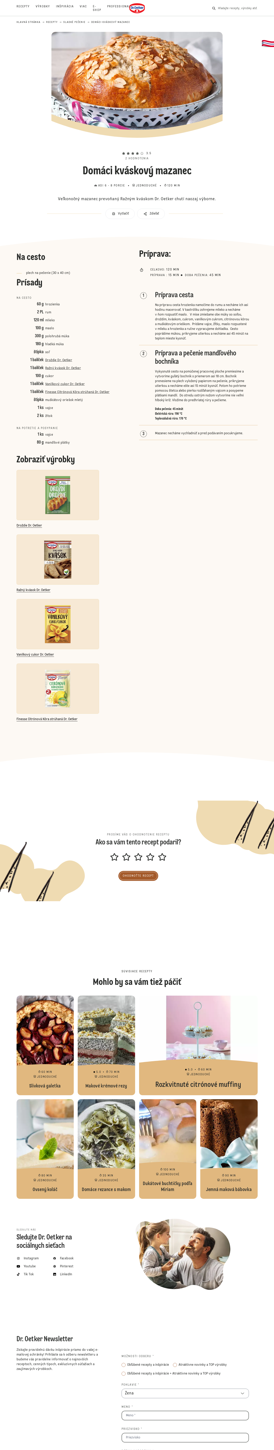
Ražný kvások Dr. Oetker (63, 368)
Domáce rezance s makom (106, 1149)
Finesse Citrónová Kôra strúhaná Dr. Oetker (77, 392)
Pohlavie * (130, 1384)
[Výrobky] (46, 8)
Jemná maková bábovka (229, 1149)
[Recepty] (26, 8)
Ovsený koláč (45, 1149)
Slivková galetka (45, 1045)
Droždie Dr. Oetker (58, 360)
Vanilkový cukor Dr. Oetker (65, 384)
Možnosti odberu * (138, 1356)
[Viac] (86, 8)
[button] (137, 146)
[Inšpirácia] (68, 8)
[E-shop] (100, 8)
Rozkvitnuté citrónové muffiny (198, 1045)
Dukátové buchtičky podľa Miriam (167, 1149)
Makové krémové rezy (106, 1045)
